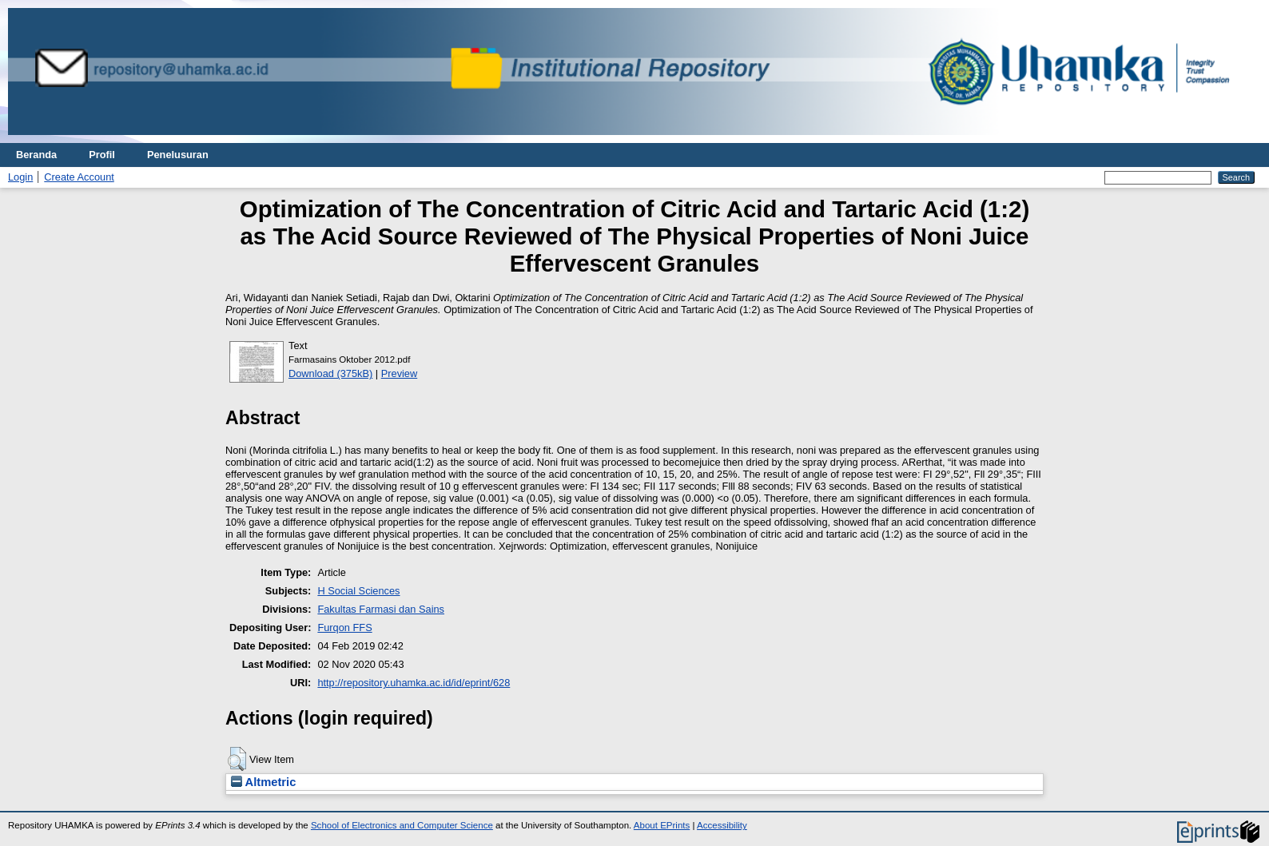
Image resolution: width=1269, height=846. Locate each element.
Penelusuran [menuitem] (178, 155)
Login (20, 177)
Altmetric (263, 782)
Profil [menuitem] (102, 155)
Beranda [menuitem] (36, 155)
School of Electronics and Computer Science (402, 825)
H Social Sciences (358, 591)
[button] (237, 759)
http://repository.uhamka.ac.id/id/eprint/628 (413, 683)
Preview (399, 373)
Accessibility (722, 825)
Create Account (79, 177)
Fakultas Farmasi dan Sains (380, 609)
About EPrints (662, 825)
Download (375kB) (330, 373)
